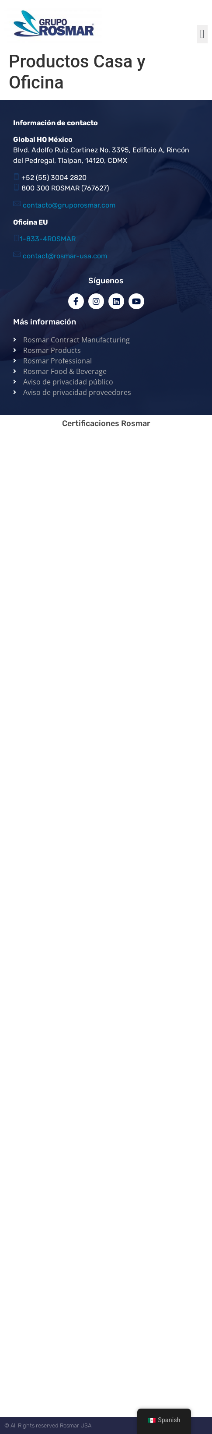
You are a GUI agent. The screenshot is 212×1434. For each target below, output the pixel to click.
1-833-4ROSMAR (48, 239)
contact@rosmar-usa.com (65, 256)
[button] (202, 34)
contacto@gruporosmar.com (69, 205)
